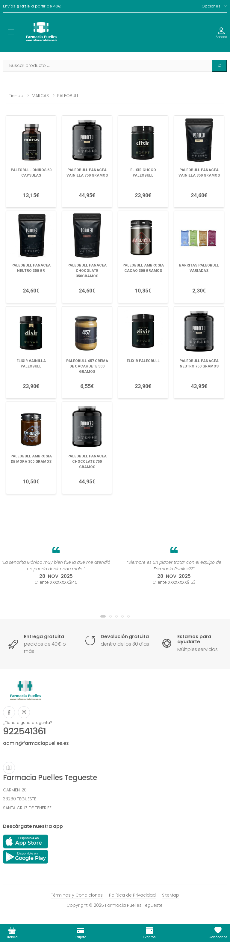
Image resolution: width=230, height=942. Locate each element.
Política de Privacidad (132, 895)
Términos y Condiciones (77, 895)
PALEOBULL (68, 96)
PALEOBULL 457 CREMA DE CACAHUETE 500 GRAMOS (87, 366)
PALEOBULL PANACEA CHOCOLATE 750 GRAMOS (87, 461)
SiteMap (170, 895)
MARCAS (40, 96)
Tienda (16, 96)
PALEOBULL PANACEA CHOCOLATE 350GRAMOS (87, 270)
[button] (103, 616)
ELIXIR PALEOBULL (143, 361)
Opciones (211, 6)
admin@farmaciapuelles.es (36, 743)
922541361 (24, 731)
